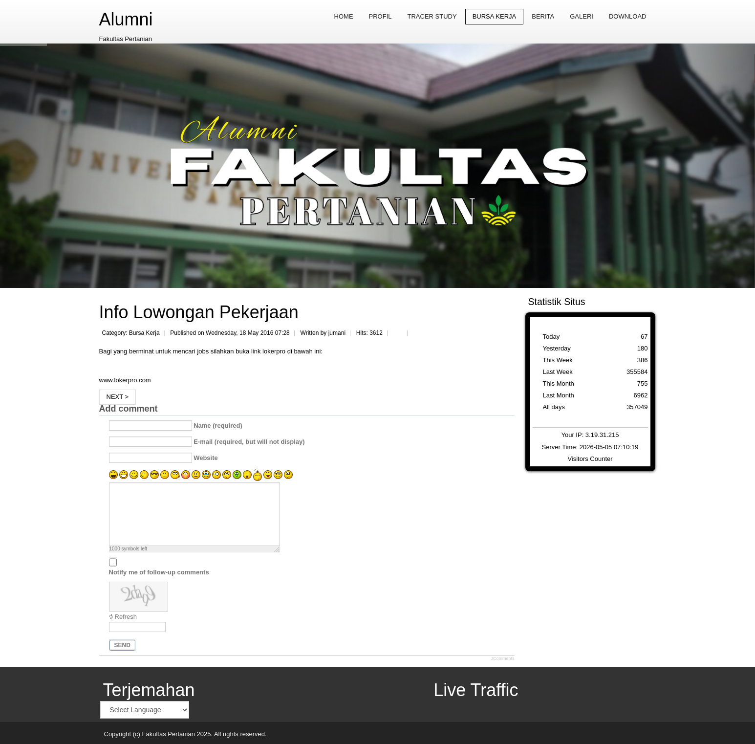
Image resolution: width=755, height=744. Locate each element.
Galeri (581, 16)
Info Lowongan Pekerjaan (199, 312)
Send (122, 645)
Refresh (126, 616)
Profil (380, 16)
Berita (543, 16)
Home (343, 16)
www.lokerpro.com (125, 380)
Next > (118, 396)
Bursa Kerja (495, 16)
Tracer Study (432, 16)
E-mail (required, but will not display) (249, 441)
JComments (502, 658)
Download (628, 16)
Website (206, 457)
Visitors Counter (589, 458)
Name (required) (218, 425)
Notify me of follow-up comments (159, 572)
